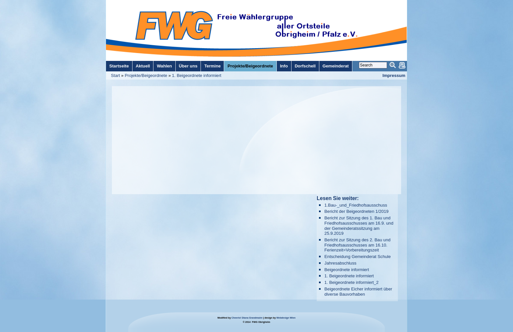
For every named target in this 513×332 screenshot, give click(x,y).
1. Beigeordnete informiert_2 (352, 282)
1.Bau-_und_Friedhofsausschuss (356, 205)
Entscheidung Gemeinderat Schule (358, 256)
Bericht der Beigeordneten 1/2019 (357, 211)
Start (115, 75)
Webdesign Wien (285, 317)
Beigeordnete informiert (347, 269)
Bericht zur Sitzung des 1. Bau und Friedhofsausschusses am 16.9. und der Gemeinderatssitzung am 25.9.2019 (359, 225)
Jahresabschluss (341, 263)
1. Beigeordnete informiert (196, 75)
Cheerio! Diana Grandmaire (247, 317)
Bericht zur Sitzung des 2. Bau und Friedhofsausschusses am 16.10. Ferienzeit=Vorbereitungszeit (358, 244)
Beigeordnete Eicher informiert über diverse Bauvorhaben (358, 291)
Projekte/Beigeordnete (146, 75)
